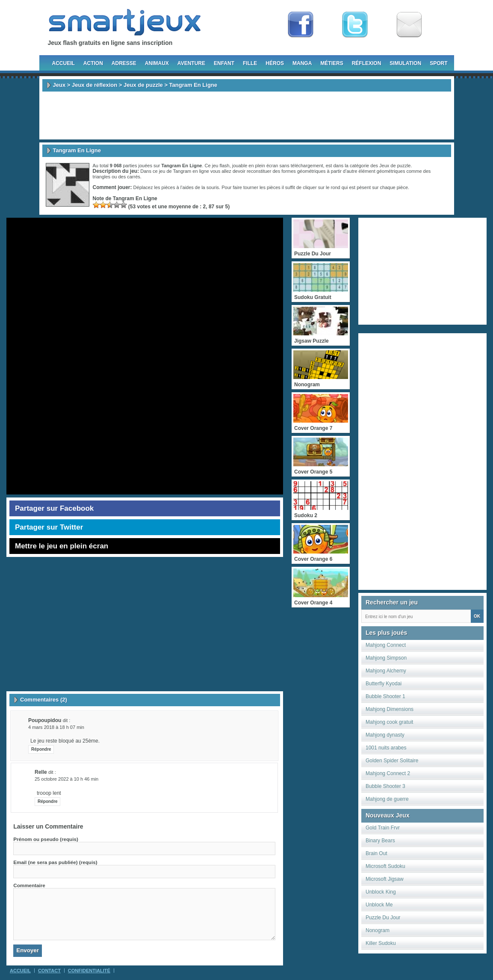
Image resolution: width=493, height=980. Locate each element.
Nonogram (378, 930)
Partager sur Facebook (54, 508)
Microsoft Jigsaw (385, 879)
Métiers (331, 63)
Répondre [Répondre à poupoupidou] (41, 749)
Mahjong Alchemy (386, 671)
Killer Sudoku (381, 943)
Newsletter (409, 24)
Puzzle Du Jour (383, 918)
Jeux (59, 85)
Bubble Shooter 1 (385, 696)
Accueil (63, 63)
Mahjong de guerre (387, 799)
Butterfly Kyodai (383, 684)
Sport (438, 63)
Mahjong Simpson (386, 658)
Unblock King (381, 892)
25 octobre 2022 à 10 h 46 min (66, 779)
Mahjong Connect (386, 645)
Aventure (191, 63)
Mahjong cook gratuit (389, 722)
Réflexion (366, 63)
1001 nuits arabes (386, 748)
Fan (300, 24)
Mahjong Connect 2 (388, 773)
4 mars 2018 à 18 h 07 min (56, 727)
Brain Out (376, 853)
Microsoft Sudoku (385, 866)
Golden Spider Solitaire (392, 761)
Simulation (405, 63)
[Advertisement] (246, 115)
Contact (49, 970)
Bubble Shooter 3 (385, 786)
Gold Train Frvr (383, 828)
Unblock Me (379, 905)
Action (93, 63)
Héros (275, 63)
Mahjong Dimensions (389, 709)
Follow (355, 24)
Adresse (124, 63)
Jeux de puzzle (143, 85)
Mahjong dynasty (385, 735)
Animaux (157, 63)
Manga (302, 63)
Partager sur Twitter (49, 527)
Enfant (224, 63)
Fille (250, 63)
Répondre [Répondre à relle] (48, 801)
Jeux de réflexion (94, 85)
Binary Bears (380, 841)
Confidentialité (89, 970)
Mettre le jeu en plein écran (61, 546)
